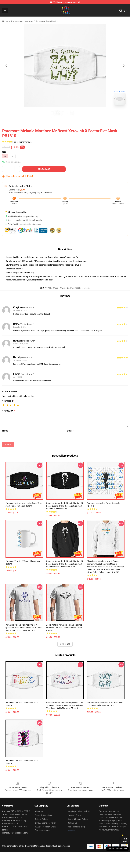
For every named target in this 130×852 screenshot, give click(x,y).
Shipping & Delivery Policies (78, 811)
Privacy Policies (41, 819)
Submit (8, 445)
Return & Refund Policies (77, 819)
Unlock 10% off (124, 840)
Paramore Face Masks (47, 21)
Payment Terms (74, 815)
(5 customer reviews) (23, 142)
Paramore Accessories (22, 21)
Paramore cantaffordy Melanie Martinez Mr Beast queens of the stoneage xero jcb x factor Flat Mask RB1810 (64, 506)
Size (4, 152)
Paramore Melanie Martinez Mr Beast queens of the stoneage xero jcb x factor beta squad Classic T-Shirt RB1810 (23, 627)
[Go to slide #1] (57, 113)
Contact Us (72, 823)
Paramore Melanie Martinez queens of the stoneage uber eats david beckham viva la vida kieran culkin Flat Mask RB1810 (64, 705)
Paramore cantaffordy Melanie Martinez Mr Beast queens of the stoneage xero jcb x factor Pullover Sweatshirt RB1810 (64, 564)
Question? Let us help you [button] (117, 849)
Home (5, 21)
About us (39, 811)
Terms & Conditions (43, 815)
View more (65, 644)
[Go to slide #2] (72, 113)
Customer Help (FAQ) (76, 827)
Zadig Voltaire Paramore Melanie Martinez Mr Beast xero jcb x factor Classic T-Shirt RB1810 (64, 627)
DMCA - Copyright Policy (45, 823)
